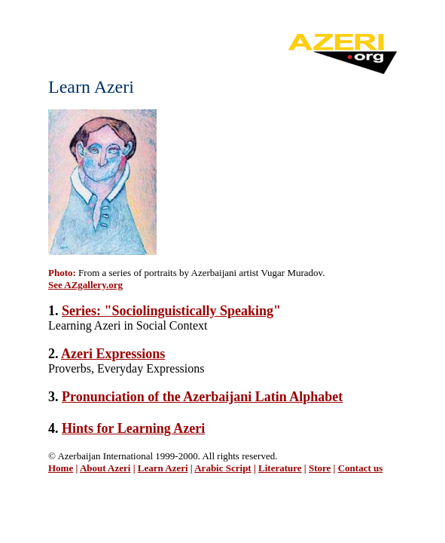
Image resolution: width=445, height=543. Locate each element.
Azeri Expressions (113, 353)
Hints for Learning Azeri (133, 428)
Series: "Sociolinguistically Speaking (167, 310)
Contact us (360, 468)
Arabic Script (222, 468)
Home (60, 468)
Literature (280, 468)
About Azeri (105, 468)
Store (320, 468)
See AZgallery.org (85, 284)
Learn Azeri (163, 468)
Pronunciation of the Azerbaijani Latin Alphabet (202, 396)
